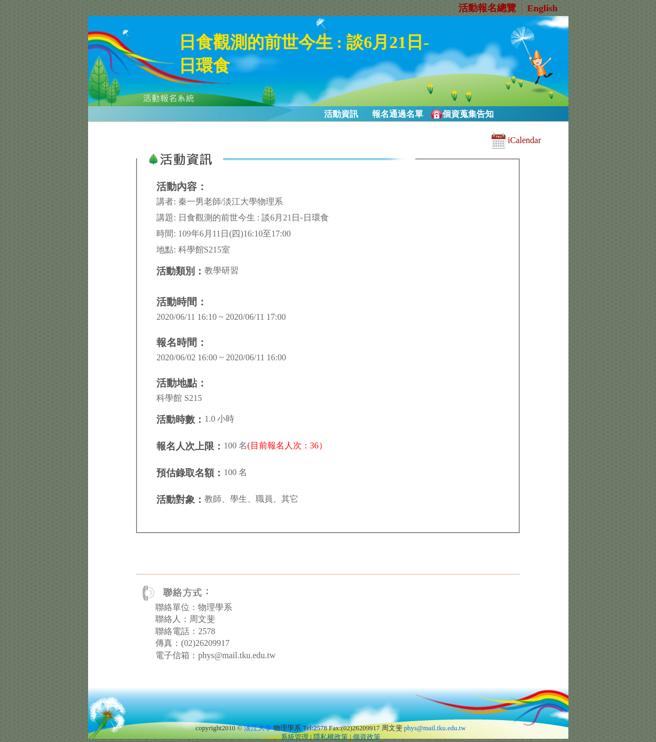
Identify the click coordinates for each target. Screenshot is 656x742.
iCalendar (516, 140)
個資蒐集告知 (468, 114)
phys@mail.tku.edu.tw (435, 728)
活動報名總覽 (487, 8)
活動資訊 (341, 114)
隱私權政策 (330, 737)
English (542, 8)
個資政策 (367, 737)
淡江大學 (258, 728)
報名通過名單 (397, 114)
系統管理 (295, 737)
